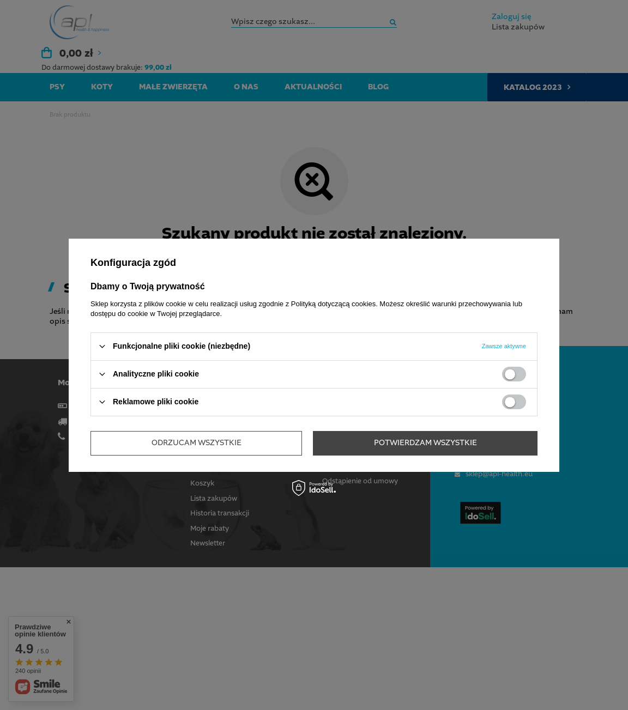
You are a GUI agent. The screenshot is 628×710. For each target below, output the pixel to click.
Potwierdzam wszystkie (425, 443)
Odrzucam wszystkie (196, 443)
